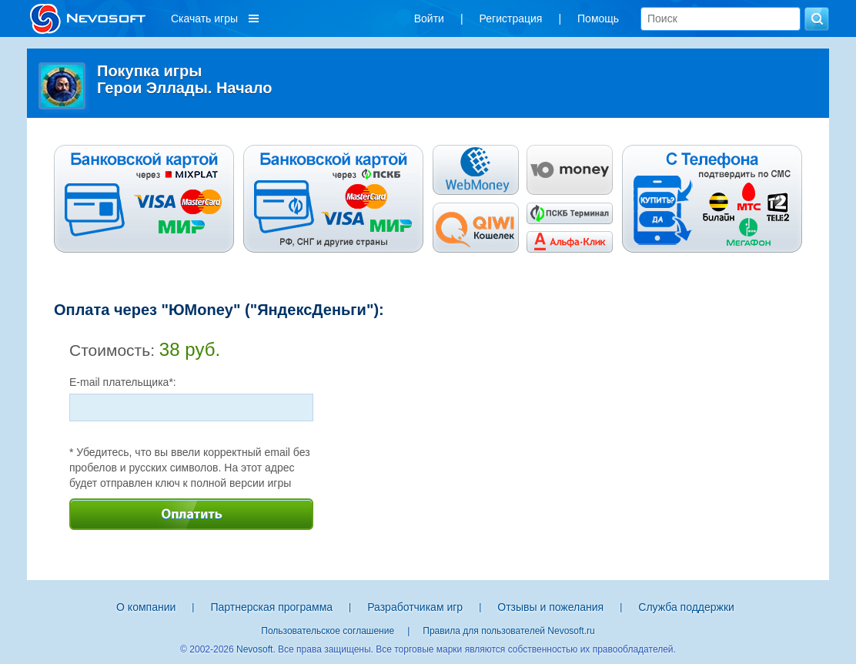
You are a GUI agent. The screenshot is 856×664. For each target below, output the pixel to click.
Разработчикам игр (415, 607)
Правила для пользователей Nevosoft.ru (508, 630)
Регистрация (511, 18)
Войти (429, 18)
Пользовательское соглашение (327, 630)
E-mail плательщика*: (122, 382)
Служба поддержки (686, 607)
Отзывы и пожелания (550, 607)
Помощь (598, 18)
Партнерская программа (271, 607)
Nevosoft (254, 649)
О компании (146, 607)
